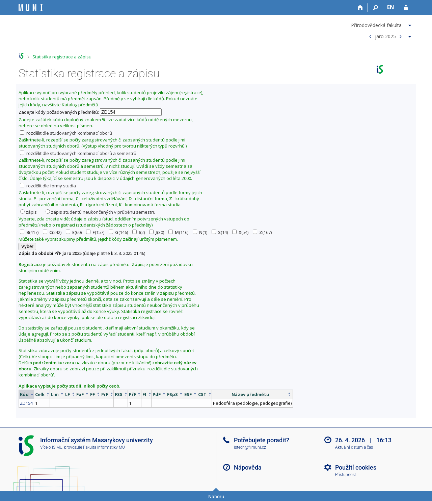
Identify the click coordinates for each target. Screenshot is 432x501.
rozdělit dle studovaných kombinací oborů (66, 133)
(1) (200, 232)
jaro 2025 (385, 36)
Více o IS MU (51, 447)
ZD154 (26, 403)
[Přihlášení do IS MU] (405, 7)
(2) (138, 232)
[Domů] (360, 7)
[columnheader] (26, 394)
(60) (74, 232)
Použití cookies (355, 467)
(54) (240, 232)
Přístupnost (345, 474)
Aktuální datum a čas (354, 447)
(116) (178, 232)
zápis (28, 212)
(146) (118, 232)
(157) (95, 232)
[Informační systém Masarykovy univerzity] (31, 7)
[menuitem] (382, 24)
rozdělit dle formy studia (48, 186)
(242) (52, 232)
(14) (220, 232)
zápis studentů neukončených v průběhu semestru (101, 212)
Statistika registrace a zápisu (61, 57)
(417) (29, 232)
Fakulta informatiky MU (104, 447)
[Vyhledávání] (375, 7)
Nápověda (248, 467)
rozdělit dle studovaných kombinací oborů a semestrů (78, 153)
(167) (262, 232)
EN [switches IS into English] (390, 7)
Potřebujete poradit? (261, 440)
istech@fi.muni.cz (250, 447)
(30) (156, 232)
